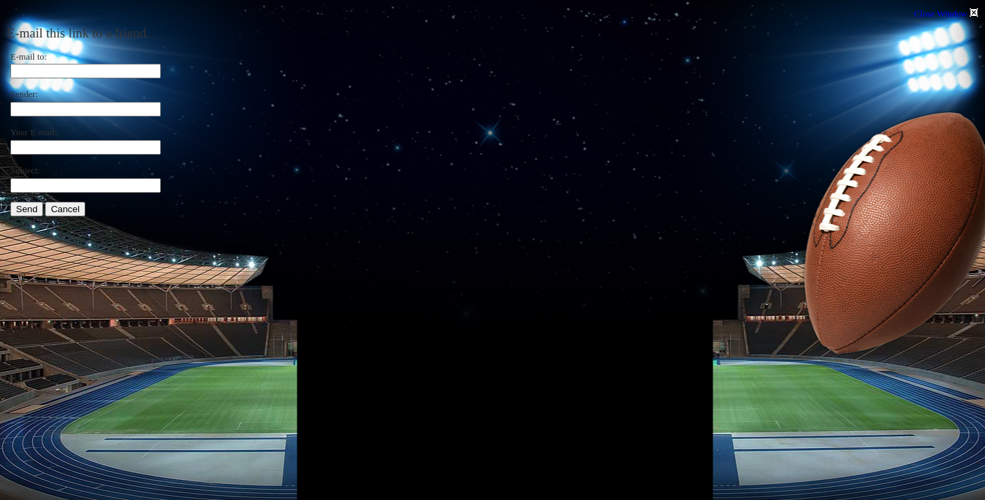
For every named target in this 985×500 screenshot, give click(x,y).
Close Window (946, 13)
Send (26, 209)
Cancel (65, 209)
